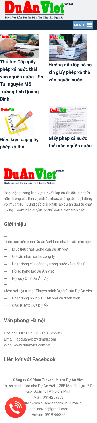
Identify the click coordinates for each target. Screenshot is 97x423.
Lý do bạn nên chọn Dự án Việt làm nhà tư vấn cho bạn (47, 242)
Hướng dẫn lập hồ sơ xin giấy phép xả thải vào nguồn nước (70, 72)
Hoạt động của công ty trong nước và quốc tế (48, 264)
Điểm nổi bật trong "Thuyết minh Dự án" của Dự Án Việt (48, 291)
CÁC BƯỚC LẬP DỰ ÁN (30, 306)
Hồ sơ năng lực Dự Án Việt (33, 271)
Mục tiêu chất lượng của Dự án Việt (40, 249)
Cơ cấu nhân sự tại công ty (33, 256)
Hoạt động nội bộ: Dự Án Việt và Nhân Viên (46, 298)
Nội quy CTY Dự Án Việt (31, 278)
